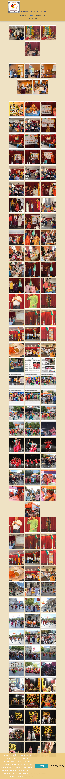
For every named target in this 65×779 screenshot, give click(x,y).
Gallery (30, 16)
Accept (41, 766)
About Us (32, 18)
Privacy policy (57, 766)
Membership (40, 16)
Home (22, 16)
